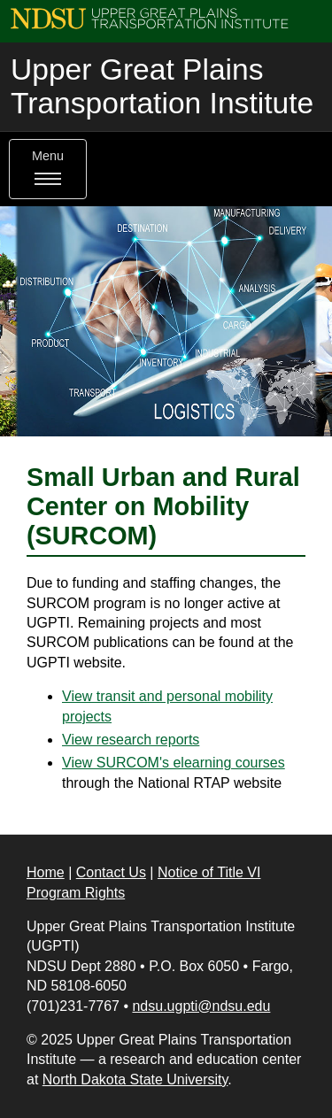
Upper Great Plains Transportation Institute (162, 86)
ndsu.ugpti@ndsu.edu (201, 1006)
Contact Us (111, 872)
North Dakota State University (135, 1079)
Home (46, 872)
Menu (48, 169)
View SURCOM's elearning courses (173, 762)
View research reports (130, 739)
